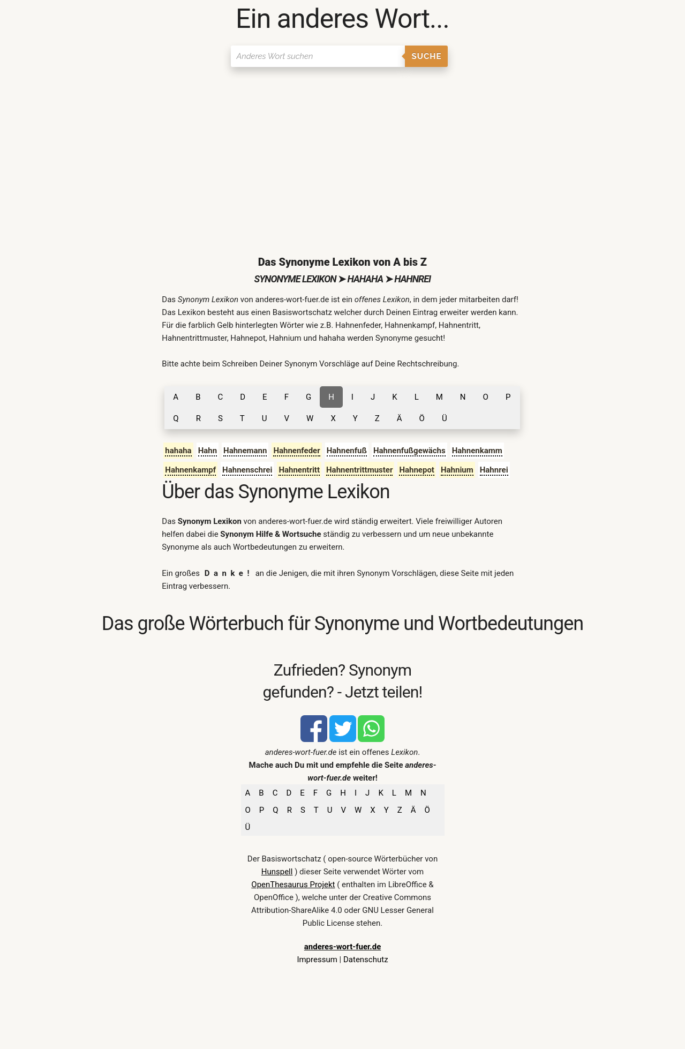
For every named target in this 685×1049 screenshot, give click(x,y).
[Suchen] (318, 56)
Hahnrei (494, 470)
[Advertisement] (342, 153)
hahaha (178, 450)
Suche (427, 56)
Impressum (317, 959)
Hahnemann (245, 450)
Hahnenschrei (247, 470)
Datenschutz (365, 959)
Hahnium (457, 470)
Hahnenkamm (477, 450)
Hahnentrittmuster (359, 470)
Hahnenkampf (190, 470)
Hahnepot (416, 470)
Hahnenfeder (296, 450)
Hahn (207, 450)
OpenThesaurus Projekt (293, 884)
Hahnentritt (299, 470)
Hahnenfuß (347, 450)
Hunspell (277, 871)
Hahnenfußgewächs (409, 450)
